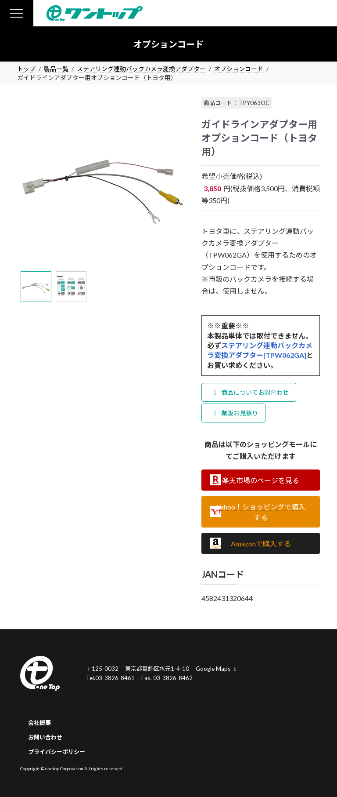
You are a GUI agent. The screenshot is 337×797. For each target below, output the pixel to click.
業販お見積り (234, 413)
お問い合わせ (45, 737)
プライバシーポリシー (56, 751)
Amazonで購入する (261, 543)
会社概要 (39, 722)
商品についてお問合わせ (250, 392)
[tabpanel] (102, 181)
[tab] (36, 286)
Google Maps (217, 668)
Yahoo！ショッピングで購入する (260, 511)
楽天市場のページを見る (260, 480)
